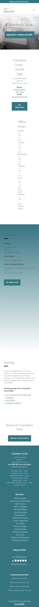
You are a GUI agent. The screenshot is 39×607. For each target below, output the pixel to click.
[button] (34, 11)
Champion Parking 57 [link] (14, 403)
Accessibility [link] (19, 604)
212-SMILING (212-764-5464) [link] (19, 464)
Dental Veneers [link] (20, 515)
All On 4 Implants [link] (20, 507)
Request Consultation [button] (19, 35)
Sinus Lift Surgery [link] (20, 526)
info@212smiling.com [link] (19, 97)
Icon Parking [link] (10, 400)
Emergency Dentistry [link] (20, 540)
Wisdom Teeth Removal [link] (20, 538)
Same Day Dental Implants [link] (20, 501)
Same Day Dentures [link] (20, 532)
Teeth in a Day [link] (20, 504)
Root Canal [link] (20, 535)
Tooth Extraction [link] (20, 529)
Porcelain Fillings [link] (20, 509)
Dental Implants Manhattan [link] (19, 586)
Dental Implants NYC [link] (19, 578)
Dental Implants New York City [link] (19, 590)
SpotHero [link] (10, 398)
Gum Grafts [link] (20, 524)
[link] (19, 1)
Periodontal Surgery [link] (20, 518)
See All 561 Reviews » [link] (19, 564)
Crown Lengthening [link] (20, 521)
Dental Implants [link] (20, 498)
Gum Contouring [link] (20, 512)
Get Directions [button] (19, 106)
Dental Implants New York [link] (19, 582)
